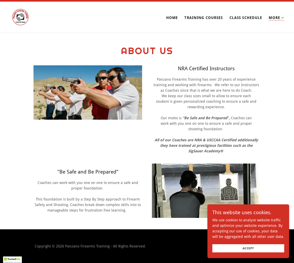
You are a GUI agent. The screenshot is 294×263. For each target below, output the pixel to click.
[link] (20, 17)
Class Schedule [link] (245, 18)
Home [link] (172, 18)
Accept (248, 248)
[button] (276, 17)
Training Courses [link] (203, 18)
